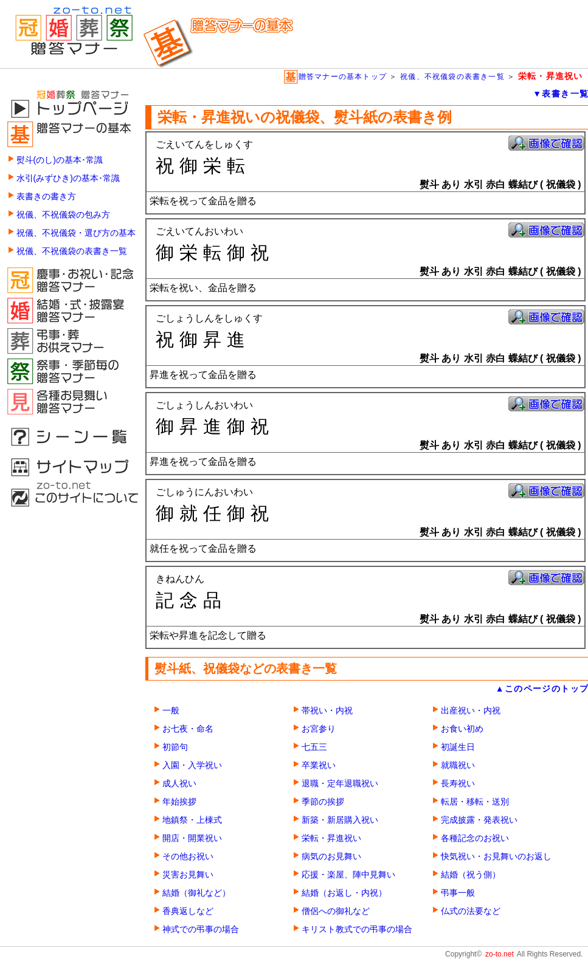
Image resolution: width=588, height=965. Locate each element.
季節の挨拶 (323, 801)
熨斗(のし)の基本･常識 (59, 160)
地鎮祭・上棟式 (192, 820)
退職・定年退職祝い (340, 783)
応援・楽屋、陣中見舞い (348, 874)
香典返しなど (187, 911)
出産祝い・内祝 (470, 710)
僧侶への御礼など (336, 911)
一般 (170, 710)
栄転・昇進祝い (331, 838)
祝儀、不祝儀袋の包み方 (63, 214)
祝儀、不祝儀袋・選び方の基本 (76, 233)
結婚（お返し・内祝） (344, 893)
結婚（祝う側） (470, 874)
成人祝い (179, 783)
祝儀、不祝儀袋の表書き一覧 (452, 76)
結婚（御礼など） (196, 893)
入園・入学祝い (192, 765)
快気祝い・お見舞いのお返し (496, 856)
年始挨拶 (179, 801)
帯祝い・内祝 (327, 710)
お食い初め (462, 728)
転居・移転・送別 (475, 801)
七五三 (314, 747)
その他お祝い (187, 856)
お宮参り (319, 728)
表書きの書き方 (46, 196)
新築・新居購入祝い (340, 820)
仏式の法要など (470, 911)
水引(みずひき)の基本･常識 (68, 178)
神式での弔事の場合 (200, 929)
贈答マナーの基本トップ (335, 76)
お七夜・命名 (187, 728)
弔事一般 (458, 893)
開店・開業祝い (192, 838)
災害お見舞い (187, 874)
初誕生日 (458, 747)
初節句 (175, 747)
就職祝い (458, 765)
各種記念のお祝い (475, 838)
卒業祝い (319, 765)
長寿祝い (458, 783)
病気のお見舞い (331, 856)
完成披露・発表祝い (479, 820)
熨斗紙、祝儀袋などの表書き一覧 (245, 668)
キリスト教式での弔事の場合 (357, 929)
